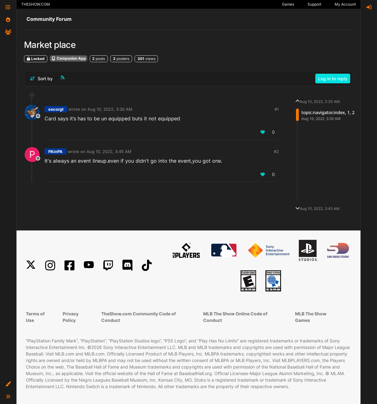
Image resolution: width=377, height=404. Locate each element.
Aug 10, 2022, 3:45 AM (109, 151)
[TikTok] (147, 265)
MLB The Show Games (311, 317)
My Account (345, 4)
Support (314, 4)
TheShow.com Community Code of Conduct (138, 317)
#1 (276, 109)
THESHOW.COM (35, 4)
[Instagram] (50, 265)
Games (288, 4)
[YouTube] (89, 265)
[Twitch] (108, 265)
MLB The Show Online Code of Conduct (235, 317)
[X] (31, 265)
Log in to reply (332, 78)
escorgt (56, 109)
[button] (8, 384)
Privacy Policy (71, 317)
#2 (276, 151)
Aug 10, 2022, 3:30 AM (110, 109)
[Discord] (127, 265)
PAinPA (55, 151)
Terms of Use (35, 317)
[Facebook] (69, 265)
